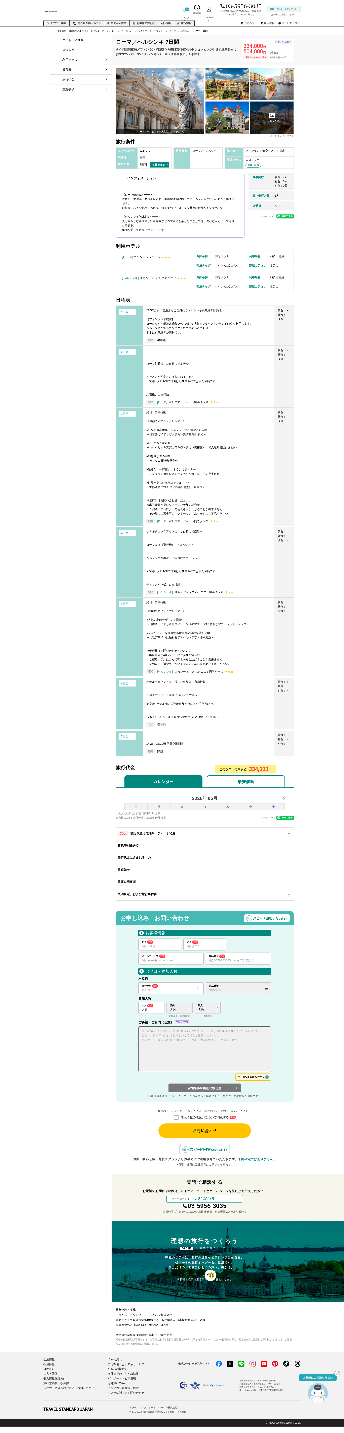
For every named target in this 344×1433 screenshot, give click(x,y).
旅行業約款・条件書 (55, 1390)
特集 (166, 23)
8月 (211, 794)
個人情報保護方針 (53, 1385)
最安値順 (246, 781)
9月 (222, 794)
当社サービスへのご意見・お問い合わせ (66, 1394)
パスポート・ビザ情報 (121, 1385)
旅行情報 (184, 23)
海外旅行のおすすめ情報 (122, 1381)
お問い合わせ (205, 1136)
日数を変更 (158, 165)
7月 (199, 794)
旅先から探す (116, 23)
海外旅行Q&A (116, 1390)
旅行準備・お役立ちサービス (125, 1372)
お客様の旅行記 (144, 23)
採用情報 (48, 1372)
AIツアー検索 (56, 23)
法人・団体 (49, 1381)
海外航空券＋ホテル (87, 23)
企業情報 (48, 1368)
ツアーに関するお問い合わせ (125, 1399)
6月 (187, 794)
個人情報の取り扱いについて (170, 1116)
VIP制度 (48, 1377)
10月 (233, 794)
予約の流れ (114, 1368)
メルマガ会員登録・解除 (122, 1394)
